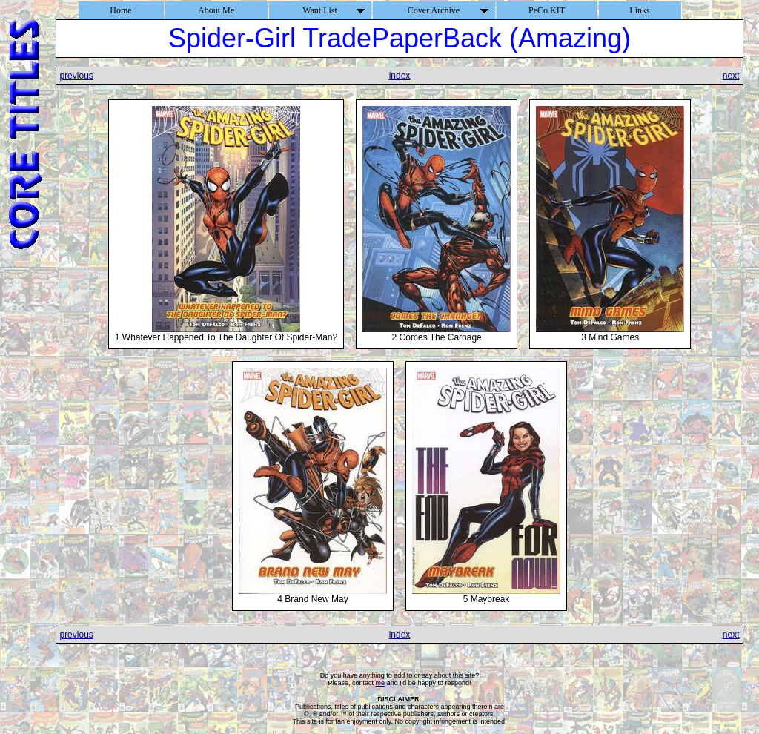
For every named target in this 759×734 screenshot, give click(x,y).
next (731, 75)
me (380, 683)
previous (76, 75)
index (400, 75)
